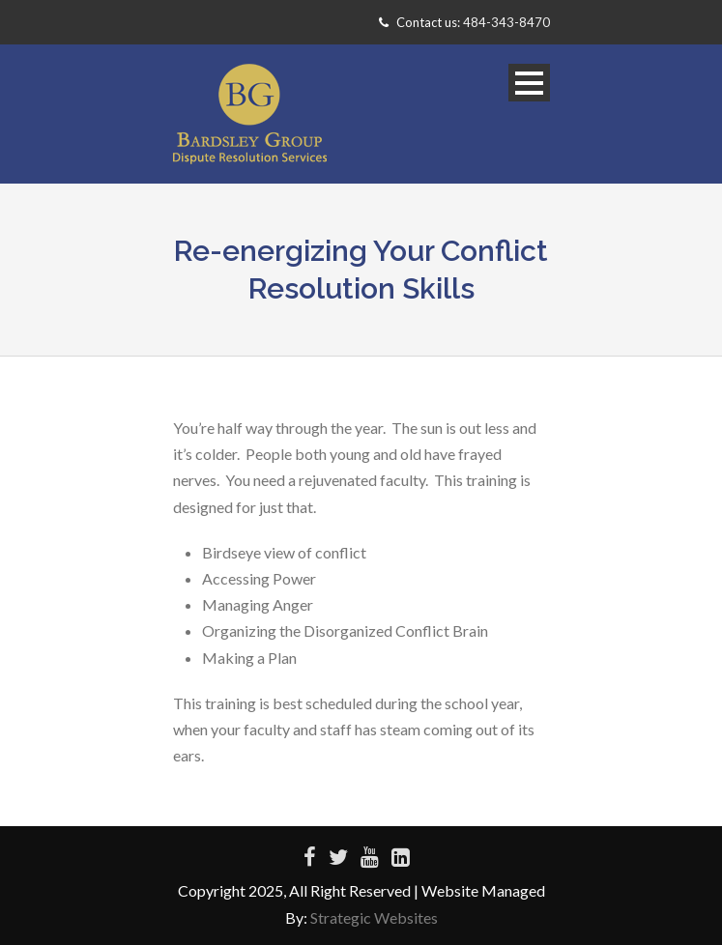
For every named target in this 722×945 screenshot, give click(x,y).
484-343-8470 (506, 22)
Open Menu (529, 82)
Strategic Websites (374, 917)
